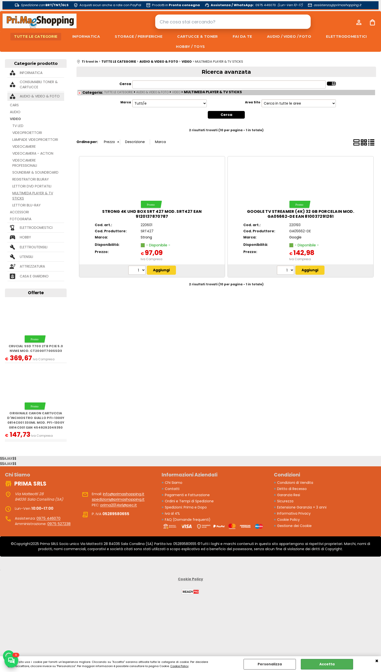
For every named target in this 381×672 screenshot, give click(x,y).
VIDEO (15, 118)
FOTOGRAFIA (20, 219)
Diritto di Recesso (292, 488)
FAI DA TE (242, 36)
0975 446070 (48, 518)
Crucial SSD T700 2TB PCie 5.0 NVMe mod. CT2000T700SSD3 (36, 348)
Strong (146, 237)
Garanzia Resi (288, 494)
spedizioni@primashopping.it (118, 499)
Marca (125, 102)
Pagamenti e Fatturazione (187, 494)
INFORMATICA (86, 36)
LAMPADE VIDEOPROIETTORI (35, 139)
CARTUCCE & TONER (197, 36)
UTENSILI (26, 256)
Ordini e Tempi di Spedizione (189, 501)
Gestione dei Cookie (294, 525)
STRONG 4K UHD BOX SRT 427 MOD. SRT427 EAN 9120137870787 (152, 214)
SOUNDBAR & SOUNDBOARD (35, 172)
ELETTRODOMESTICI (346, 36)
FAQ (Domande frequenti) (187, 519)
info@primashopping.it (123, 493)
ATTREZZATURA (32, 266)
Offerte (36, 293)
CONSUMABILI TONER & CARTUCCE (39, 84)
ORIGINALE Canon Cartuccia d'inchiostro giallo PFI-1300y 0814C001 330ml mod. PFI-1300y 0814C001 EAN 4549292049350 (35, 420)
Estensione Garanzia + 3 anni (301, 507)
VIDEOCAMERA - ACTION (32, 153)
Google (295, 237)
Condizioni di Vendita (295, 482)
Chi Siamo (173, 482)
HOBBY (25, 237)
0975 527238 (59, 523)
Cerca (125, 83)
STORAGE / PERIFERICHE (138, 36)
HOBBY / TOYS (190, 46)
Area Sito (252, 102)
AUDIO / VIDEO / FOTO (289, 36)
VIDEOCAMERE (24, 146)
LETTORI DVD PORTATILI (31, 186)
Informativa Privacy (294, 513)
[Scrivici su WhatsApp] (11, 661)
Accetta (327, 664)
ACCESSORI (19, 212)
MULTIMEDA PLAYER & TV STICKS (32, 196)
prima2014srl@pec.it (118, 505)
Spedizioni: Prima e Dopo (186, 507)
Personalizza (270, 664)
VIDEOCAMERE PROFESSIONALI (24, 163)
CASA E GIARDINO (34, 276)
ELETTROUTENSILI (33, 247)
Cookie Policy (179, 666)
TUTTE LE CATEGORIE (35, 36)
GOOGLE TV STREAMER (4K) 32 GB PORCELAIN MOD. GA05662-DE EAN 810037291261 (300, 214)
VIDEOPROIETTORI (27, 132)
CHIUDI (377, 661)
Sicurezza (285, 501)
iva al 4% (172, 513)
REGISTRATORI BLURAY (30, 179)
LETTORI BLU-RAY (26, 205)
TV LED (17, 125)
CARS (14, 105)
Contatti (172, 488)
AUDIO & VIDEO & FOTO (40, 96)
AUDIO (15, 111)
